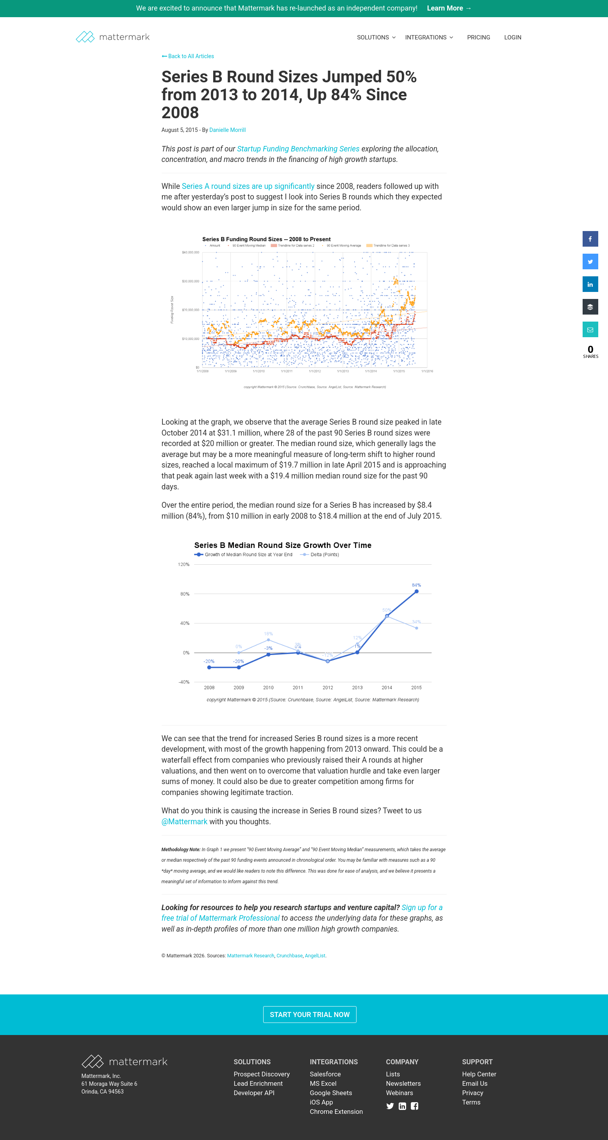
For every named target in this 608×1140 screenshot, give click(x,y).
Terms (471, 1102)
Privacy (472, 1093)
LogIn (512, 37)
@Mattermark (185, 821)
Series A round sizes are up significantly (248, 186)
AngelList (315, 956)
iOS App (321, 1102)
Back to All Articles (188, 56)
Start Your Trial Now (310, 1014)
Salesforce (325, 1074)
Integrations (429, 37)
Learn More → (449, 8)
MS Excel (323, 1083)
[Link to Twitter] (392, 1106)
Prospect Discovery (262, 1074)
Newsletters (403, 1083)
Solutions (376, 37)
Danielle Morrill (227, 130)
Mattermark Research (251, 956)
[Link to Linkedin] (404, 1106)
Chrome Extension (336, 1111)
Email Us (475, 1083)
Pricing (478, 37)
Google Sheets (331, 1093)
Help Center (479, 1074)
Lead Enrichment (258, 1083)
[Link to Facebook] (414, 1106)
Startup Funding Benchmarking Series (298, 148)
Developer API (254, 1093)
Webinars (400, 1093)
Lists (393, 1074)
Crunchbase (289, 956)
